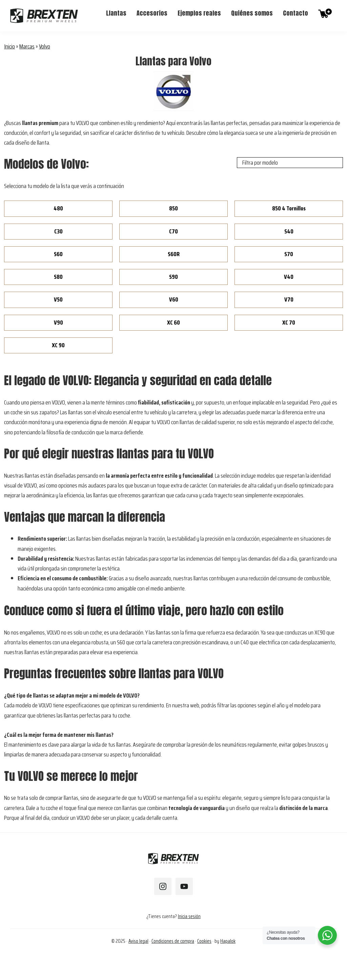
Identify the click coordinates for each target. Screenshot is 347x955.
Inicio (9, 46)
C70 (173, 231)
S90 (173, 277)
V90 (58, 322)
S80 (58, 277)
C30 (58, 231)
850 (173, 208)
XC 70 (288, 322)
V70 (288, 299)
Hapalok (228, 941)
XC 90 (58, 345)
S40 (288, 231)
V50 (58, 299)
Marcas (27, 46)
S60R (174, 254)
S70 (288, 254)
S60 (58, 254)
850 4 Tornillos (289, 208)
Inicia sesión (189, 916)
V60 (173, 299)
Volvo (44, 46)
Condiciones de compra (172, 941)
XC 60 (173, 322)
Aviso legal (138, 941)
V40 (288, 277)
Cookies (204, 941)
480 (58, 208)
